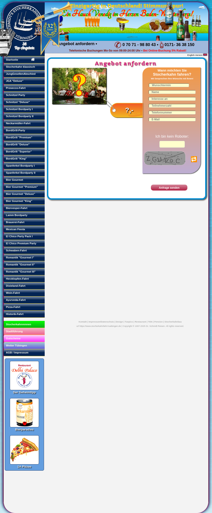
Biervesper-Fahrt (16, 207)
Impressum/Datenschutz (101, 321)
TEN (150, 321)
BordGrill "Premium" (19, 137)
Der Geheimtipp (24, 375)
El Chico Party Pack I (19, 236)
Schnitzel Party (15, 94)
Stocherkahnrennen (18, 324)
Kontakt (83, 321)
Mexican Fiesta (15, 229)
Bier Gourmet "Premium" (22, 186)
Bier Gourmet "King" (19, 200)
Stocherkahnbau (173, 321)
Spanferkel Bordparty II (20, 172)
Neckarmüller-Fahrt (18, 123)
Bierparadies (24, 412)
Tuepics (129, 321)
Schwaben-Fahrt (16, 250)
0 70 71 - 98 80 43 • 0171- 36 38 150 (154, 44)
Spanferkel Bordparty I (20, 165)
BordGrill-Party (15, 130)
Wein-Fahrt (13, 292)
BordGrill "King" (16, 158)
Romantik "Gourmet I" (20, 257)
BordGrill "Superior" (19, 151)
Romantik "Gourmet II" (20, 264)
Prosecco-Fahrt (16, 87)
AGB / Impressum (17, 352)
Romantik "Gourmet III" (21, 271)
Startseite (12, 59)
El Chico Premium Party (21, 243)
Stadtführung (14, 331)
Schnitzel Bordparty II (20, 116)
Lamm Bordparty (16, 215)
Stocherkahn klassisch (20, 66)
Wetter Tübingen (16, 345)
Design (119, 321)
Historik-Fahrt (14, 313)
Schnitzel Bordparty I (19, 109)
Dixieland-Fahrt (16, 285)
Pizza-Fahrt (13, 306)
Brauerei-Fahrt (15, 222)
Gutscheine (13, 338)
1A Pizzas (24, 450)
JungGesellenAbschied (21, 73)
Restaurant (140, 321)
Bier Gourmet (14, 179)
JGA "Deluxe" (14, 80)
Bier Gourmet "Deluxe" (20, 193)
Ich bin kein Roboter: (172, 136)
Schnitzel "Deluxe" (18, 102)
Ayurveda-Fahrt (16, 299)
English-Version (195, 55)
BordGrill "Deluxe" (18, 144)
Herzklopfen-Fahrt (17, 278)
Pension (158, 321)
